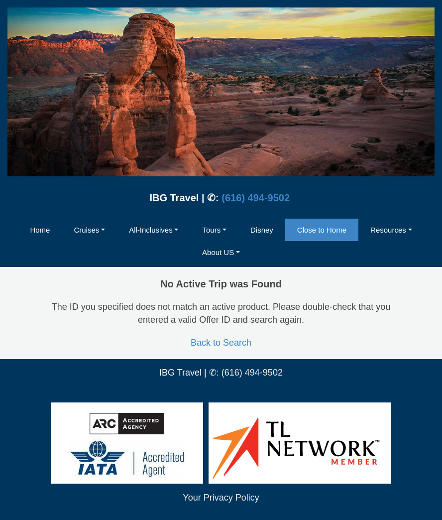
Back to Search (221, 343)
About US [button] (218, 252)
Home (40, 230)
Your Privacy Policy (221, 498)
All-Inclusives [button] (151, 230)
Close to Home (321, 230)
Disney (261, 230)
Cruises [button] (86, 230)
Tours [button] (211, 230)
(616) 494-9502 (255, 197)
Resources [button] (388, 230)
